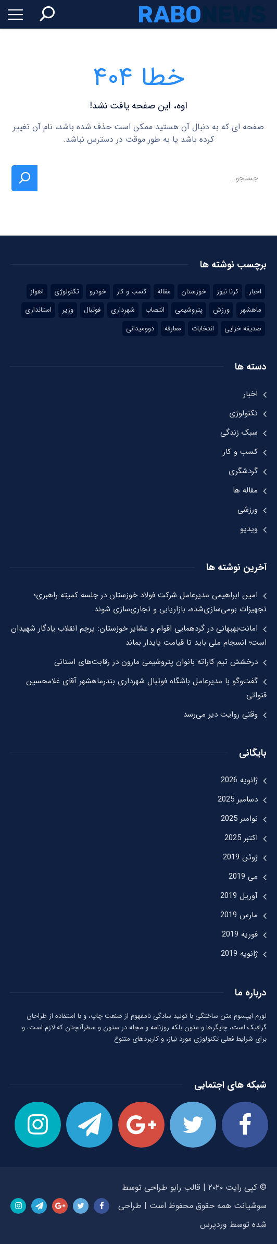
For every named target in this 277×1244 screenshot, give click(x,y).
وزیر (67, 309)
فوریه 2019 (240, 934)
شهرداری (123, 309)
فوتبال (92, 309)
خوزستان (193, 291)
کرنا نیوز (227, 291)
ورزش (221, 309)
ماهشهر (250, 309)
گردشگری (243, 471)
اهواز (37, 291)
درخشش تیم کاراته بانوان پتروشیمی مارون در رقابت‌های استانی (156, 662)
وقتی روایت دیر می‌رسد (220, 714)
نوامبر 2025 (239, 818)
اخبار (255, 291)
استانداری (38, 309)
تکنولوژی (66, 291)
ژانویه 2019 (239, 953)
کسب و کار (132, 291)
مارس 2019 (239, 915)
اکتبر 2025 (241, 838)
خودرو (98, 291)
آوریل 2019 (239, 896)
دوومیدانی (140, 328)
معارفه (173, 328)
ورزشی (247, 509)
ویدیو (249, 529)
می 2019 (243, 876)
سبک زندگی (239, 432)
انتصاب (155, 309)
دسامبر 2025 (238, 799)
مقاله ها (245, 490)
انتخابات (203, 328)
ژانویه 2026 (239, 780)
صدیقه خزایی (242, 328)
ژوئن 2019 (240, 857)
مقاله (164, 291)
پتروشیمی (189, 309)
